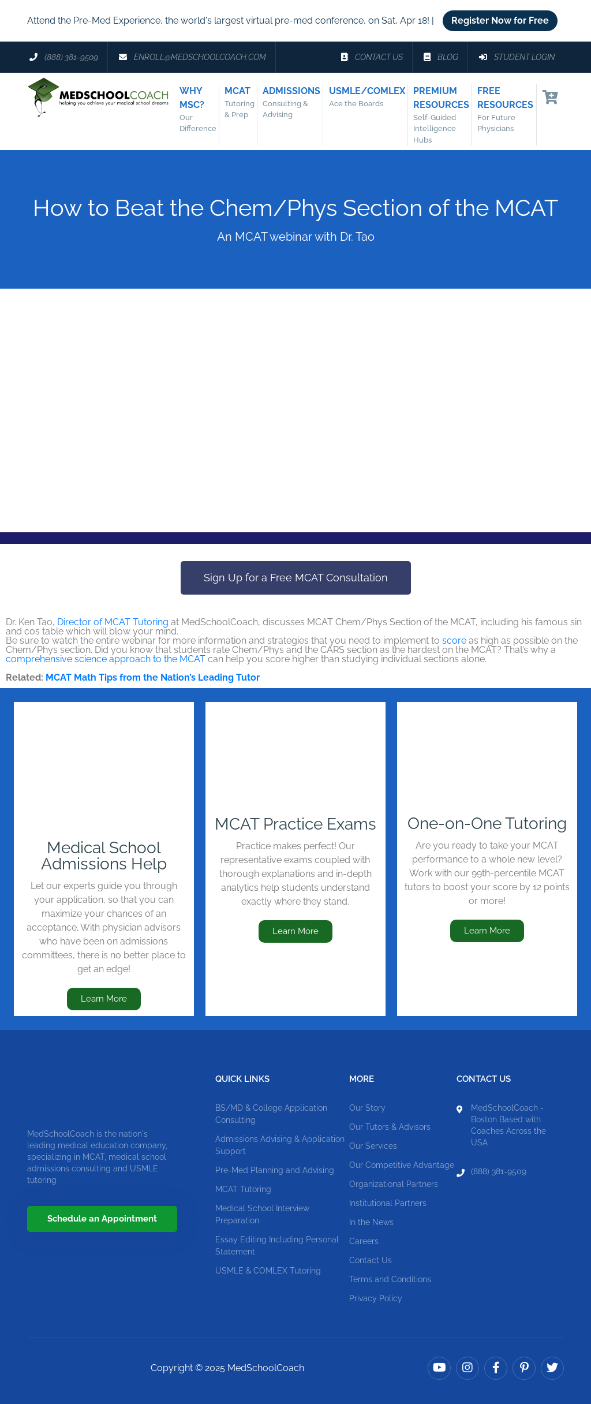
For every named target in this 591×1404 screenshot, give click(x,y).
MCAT (243, 103)
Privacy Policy (375, 1298)
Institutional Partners (388, 1203)
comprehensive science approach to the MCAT (105, 659)
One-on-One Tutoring (487, 823)
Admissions (295, 103)
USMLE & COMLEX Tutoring (268, 1270)
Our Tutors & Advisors (390, 1127)
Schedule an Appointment (102, 1218)
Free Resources (509, 110)
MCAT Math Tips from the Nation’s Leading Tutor (153, 677)
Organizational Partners (393, 1184)
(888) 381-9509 (498, 1171)
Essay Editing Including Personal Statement (277, 1245)
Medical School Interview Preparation (262, 1214)
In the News (371, 1222)
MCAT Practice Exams (295, 824)
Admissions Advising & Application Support (280, 1145)
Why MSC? (200, 110)
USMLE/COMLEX (370, 97)
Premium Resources (445, 115)
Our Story (367, 1107)
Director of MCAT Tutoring (113, 622)
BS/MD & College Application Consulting (271, 1114)
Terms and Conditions (390, 1279)
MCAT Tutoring (243, 1189)
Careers (364, 1241)
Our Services (373, 1146)
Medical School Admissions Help (104, 855)
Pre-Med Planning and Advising (274, 1170)
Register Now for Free (500, 20)
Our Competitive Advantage (401, 1165)
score (454, 640)
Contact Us (370, 1260)
